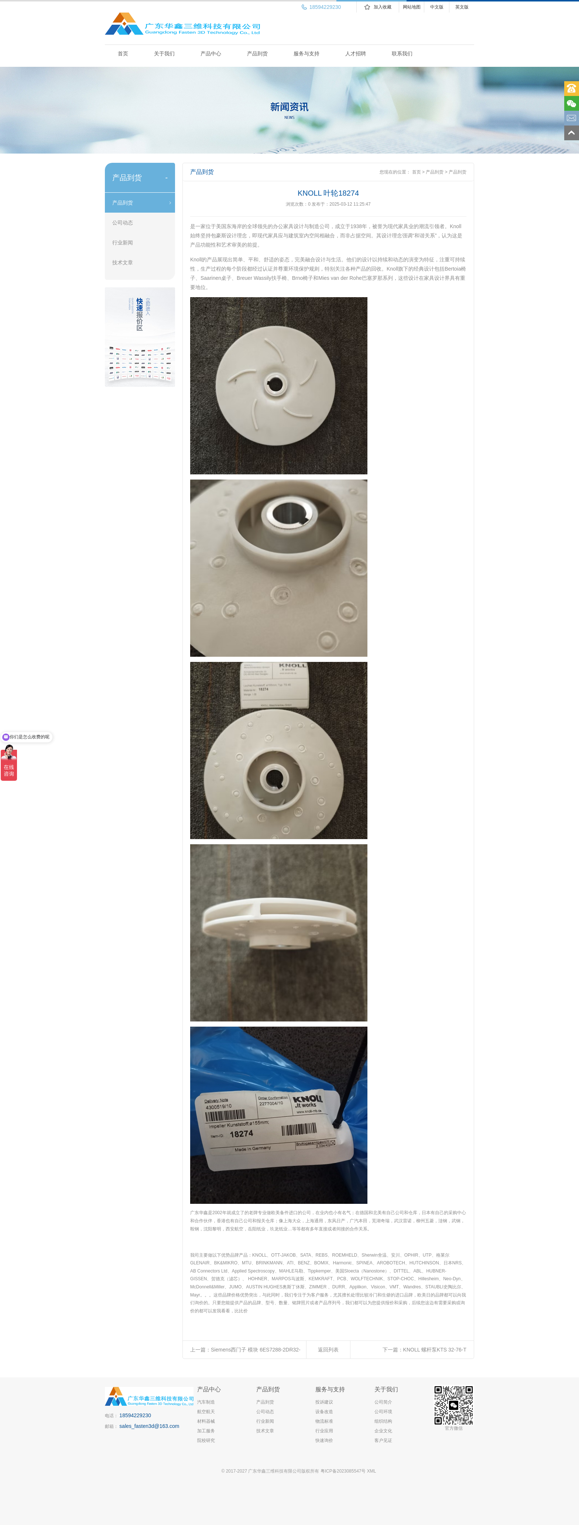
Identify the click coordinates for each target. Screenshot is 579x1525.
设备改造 (324, 1411)
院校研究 (206, 1440)
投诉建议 (324, 1402)
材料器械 (206, 1421)
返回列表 (328, 1350)
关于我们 (164, 53)
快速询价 (324, 1440)
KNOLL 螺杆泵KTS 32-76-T (434, 1350)
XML (371, 1471)
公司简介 (383, 1402)
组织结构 (383, 1421)
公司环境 (383, 1411)
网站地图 (412, 7)
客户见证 (383, 1440)
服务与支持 (306, 53)
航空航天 (206, 1411)
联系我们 (402, 53)
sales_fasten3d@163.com (149, 1426)
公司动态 (122, 223)
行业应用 (324, 1430)
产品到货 (257, 53)
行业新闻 (122, 242)
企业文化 (383, 1430)
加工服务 (206, 1430)
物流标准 (324, 1421)
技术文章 (122, 262)
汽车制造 (206, 1402)
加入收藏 (382, 7)
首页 (123, 53)
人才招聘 (355, 53)
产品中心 (211, 53)
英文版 (462, 7)
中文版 (436, 7)
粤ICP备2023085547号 (343, 1471)
